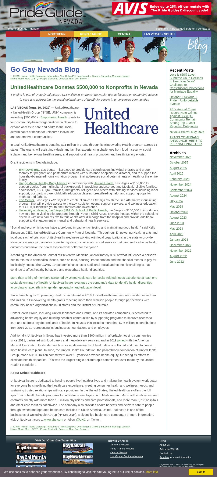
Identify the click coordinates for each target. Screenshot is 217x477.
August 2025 (178, 168)
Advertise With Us (169, 449)
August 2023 (178, 217)
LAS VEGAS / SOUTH (159, 34)
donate (34, 28)
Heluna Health (103, 183)
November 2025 (180, 157)
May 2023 (176, 228)
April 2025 (176, 173)
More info (152, 472)
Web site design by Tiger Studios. (182, 467)
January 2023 (179, 239)
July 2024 (176, 201)
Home (163, 441)
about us (22, 28)
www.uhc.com (53, 419)
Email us (164, 457)
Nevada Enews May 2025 (187, 131)
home (10, 28)
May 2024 (176, 206)
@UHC (81, 419)
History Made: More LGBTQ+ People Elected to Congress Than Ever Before (49, 78)
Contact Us (166, 453)
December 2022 (180, 245)
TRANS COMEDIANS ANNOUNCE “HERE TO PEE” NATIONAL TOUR (186, 141)
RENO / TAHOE (91, 34)
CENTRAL (125, 34)
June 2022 (177, 261)
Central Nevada (118, 452)
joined (121, 340)
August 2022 (178, 256)
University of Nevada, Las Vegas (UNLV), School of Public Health (63, 210)
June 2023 (177, 223)
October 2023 (179, 212)
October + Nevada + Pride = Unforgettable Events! (184, 100)
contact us (204, 28)
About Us (165, 445)
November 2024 (180, 184)
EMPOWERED (29, 169)
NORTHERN (57, 34)
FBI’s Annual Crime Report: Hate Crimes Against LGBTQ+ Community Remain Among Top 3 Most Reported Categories (184, 118)
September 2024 (181, 190)
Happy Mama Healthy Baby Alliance (43, 183)
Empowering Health (53, 117)
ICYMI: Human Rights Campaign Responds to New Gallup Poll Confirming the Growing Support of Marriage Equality (70, 76)
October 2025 (179, 162)
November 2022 (180, 250)
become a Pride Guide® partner (175, 28)
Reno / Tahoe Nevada (122, 448)
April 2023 (176, 234)
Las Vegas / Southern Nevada (126, 456)
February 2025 (179, 179)
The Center (26, 200)
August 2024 (178, 195)
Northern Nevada (119, 444)
